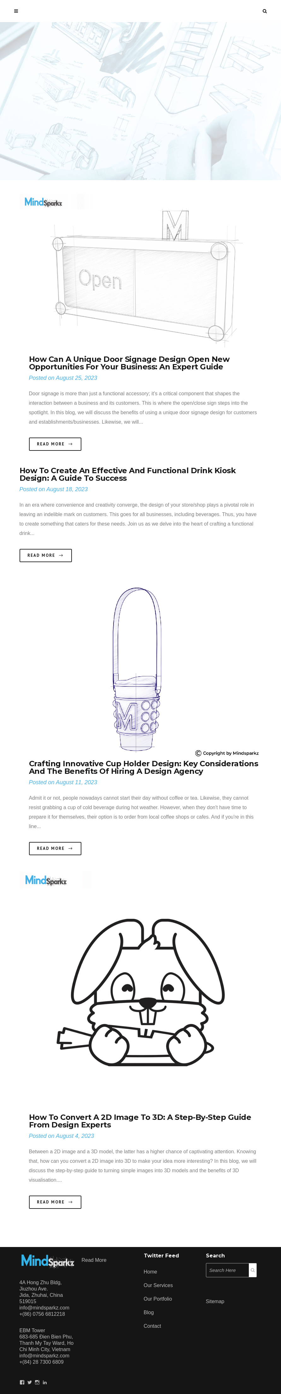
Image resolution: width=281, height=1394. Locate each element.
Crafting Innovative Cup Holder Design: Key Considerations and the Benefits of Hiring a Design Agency (143, 767)
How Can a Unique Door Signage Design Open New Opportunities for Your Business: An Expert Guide (129, 363)
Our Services (158, 1285)
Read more (94, 1260)
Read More (55, 444)
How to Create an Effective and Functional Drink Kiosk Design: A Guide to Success (128, 474)
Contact (152, 1326)
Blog (149, 1312)
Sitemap (215, 1301)
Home (150, 1271)
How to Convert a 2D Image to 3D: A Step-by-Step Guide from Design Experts (140, 1121)
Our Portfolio (158, 1299)
